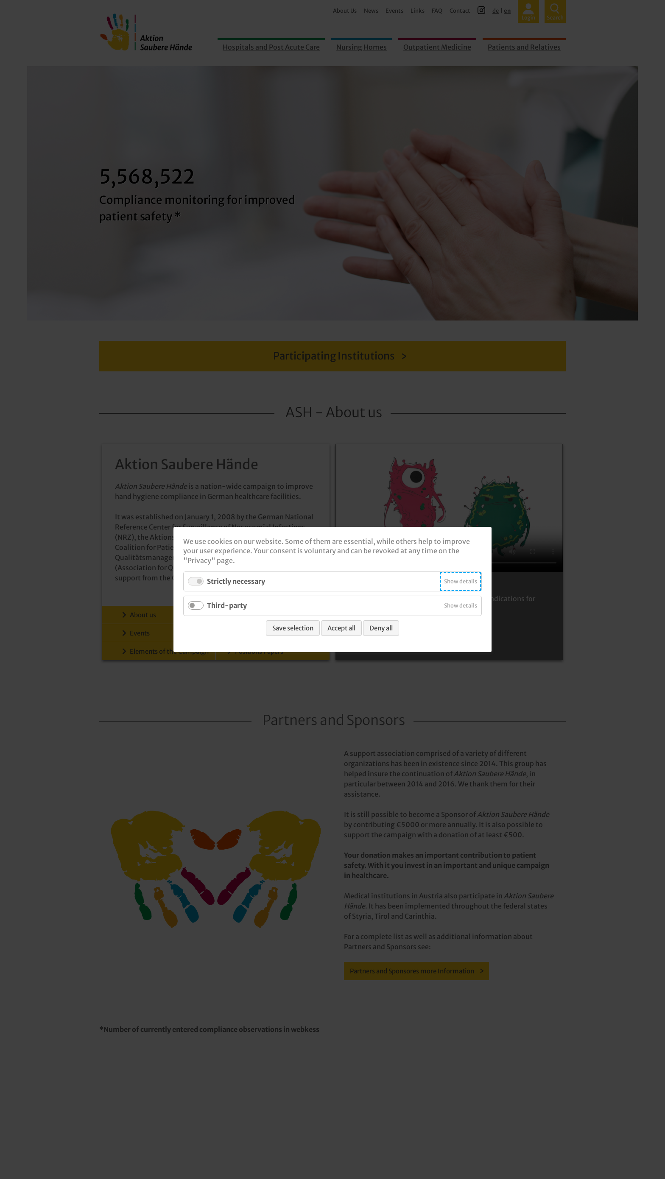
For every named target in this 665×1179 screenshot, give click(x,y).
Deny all (381, 628)
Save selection (292, 628)
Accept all (341, 628)
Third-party (227, 606)
